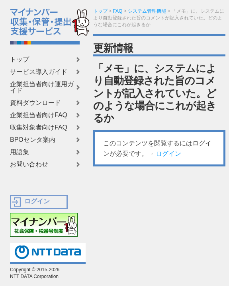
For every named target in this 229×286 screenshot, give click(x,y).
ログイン (168, 153)
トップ (19, 59)
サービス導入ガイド (38, 72)
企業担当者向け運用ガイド (42, 87)
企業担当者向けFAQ (38, 115)
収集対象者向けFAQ (38, 127)
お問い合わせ (29, 164)
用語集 (19, 152)
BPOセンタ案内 (32, 140)
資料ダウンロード (35, 103)
